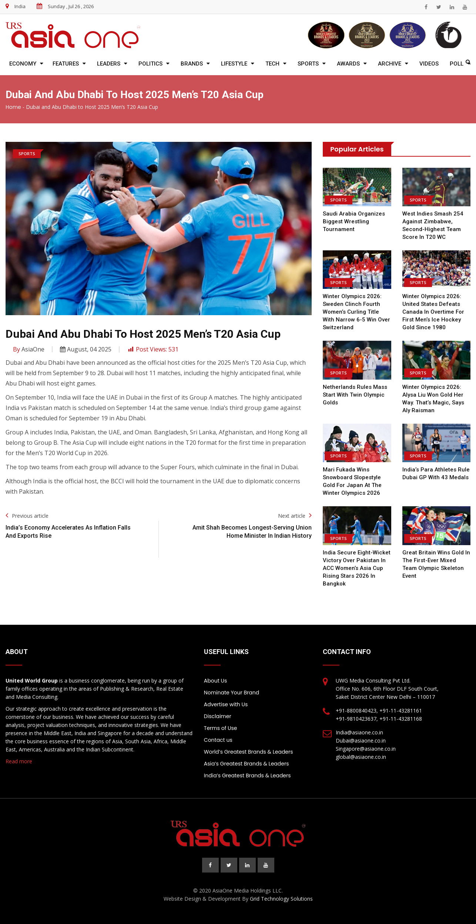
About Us (215, 680)
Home (13, 107)
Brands (192, 63)
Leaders (108, 63)
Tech (272, 63)
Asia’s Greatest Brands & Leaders (246, 763)
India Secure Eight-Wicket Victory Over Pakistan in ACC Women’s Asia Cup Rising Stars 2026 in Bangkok (356, 568)
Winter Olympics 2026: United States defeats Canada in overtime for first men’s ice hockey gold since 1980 (433, 312)
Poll (456, 63)
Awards (348, 63)
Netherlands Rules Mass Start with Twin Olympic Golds (355, 395)
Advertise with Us (226, 704)
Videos (429, 63)
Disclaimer (217, 716)
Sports (308, 63)
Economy (22, 63)
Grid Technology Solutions (281, 898)
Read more (19, 761)
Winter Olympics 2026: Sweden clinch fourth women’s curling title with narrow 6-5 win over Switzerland (356, 312)
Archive (389, 63)
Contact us (218, 740)
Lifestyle (234, 63)
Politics (150, 63)
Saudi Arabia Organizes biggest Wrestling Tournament (354, 221)
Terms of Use (220, 728)
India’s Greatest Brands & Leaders (247, 775)
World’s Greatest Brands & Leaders (248, 751)
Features (66, 63)
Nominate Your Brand (231, 692)
